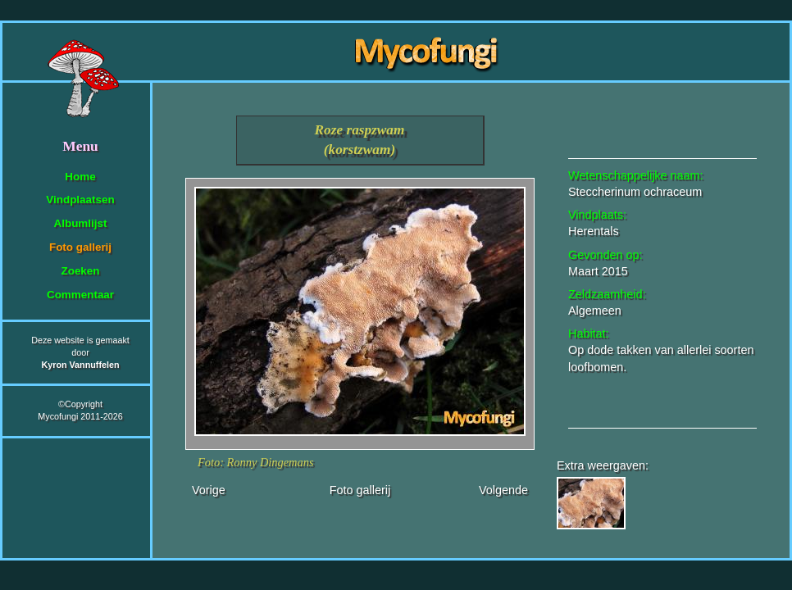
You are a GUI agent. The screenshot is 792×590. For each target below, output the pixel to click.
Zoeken (80, 271)
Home (80, 176)
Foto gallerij (80, 247)
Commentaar (80, 294)
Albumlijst (80, 223)
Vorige (208, 490)
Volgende (503, 490)
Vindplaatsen (80, 199)
